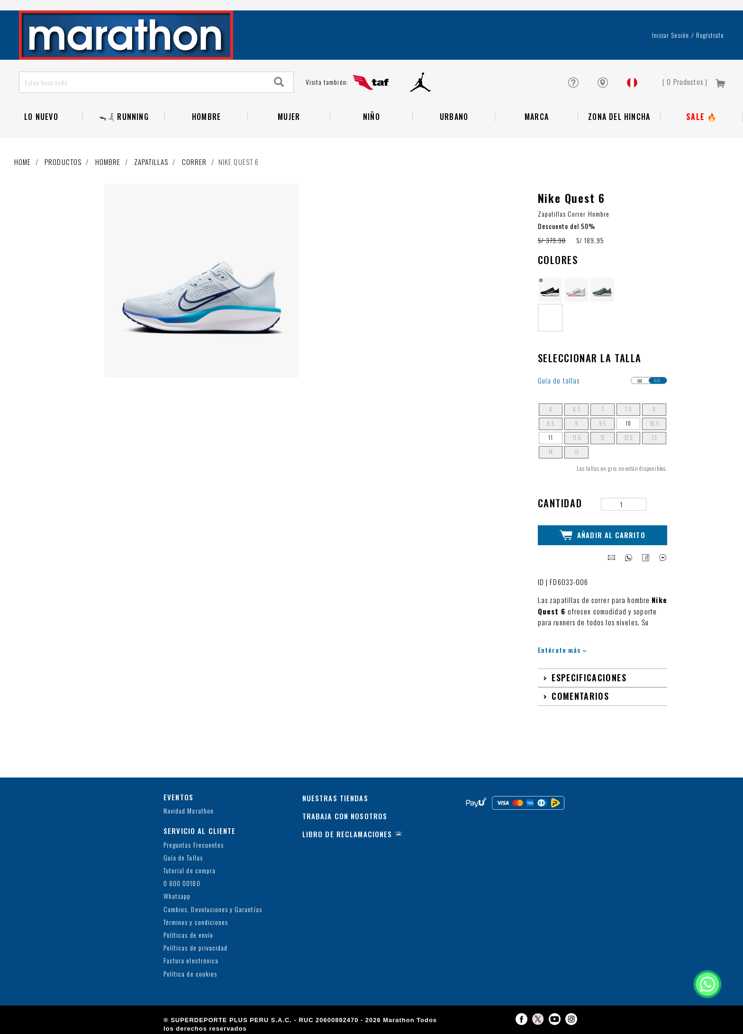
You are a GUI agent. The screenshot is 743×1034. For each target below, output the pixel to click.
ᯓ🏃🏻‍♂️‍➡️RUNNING (124, 116)
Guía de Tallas (183, 858)
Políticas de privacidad (195, 948)
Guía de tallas (559, 380)
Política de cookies (190, 974)
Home (22, 161)
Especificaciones (589, 677)
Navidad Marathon (188, 811)
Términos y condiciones (195, 922)
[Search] (279, 82)
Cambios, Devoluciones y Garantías (212, 910)
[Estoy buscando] (142, 82)
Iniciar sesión (670, 35)
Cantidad (560, 502)
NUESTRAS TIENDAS (335, 798)
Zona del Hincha (619, 116)
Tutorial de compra (189, 871)
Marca (537, 116)
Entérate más (562, 650)
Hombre (206, 116)
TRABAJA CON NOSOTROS (345, 816)
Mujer (289, 116)
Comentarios (580, 696)
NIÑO (371, 116)
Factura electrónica (190, 961)
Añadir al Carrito (602, 535)
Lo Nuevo (41, 116)
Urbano (454, 116)
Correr (194, 161)
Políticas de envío (188, 935)
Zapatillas (151, 161)
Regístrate (710, 35)
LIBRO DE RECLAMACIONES (347, 834)
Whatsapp (176, 896)
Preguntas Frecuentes (193, 845)
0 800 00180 (181, 883)
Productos (63, 161)
